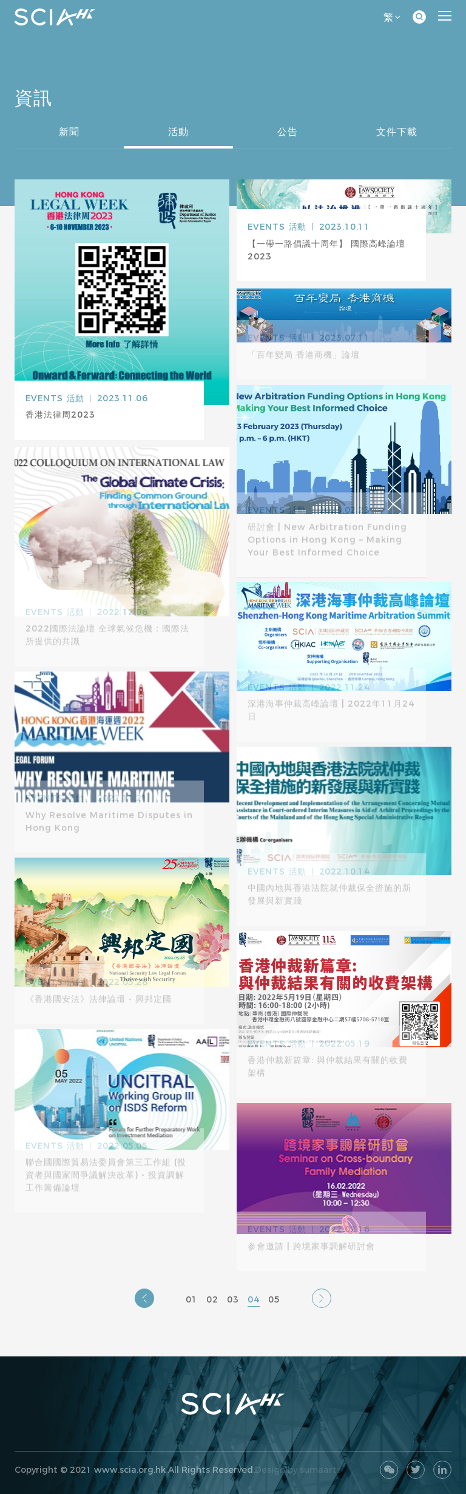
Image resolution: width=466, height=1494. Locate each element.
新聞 (69, 132)
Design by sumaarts (298, 1469)
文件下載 (396, 132)
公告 (287, 132)
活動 (178, 132)
